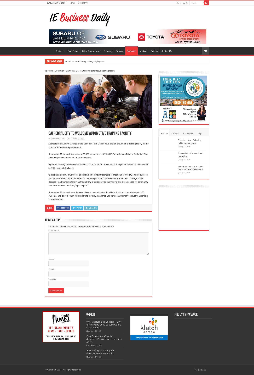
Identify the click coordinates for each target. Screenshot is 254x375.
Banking (120, 51)
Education (131, 51)
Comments (188, 133)
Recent (164, 133)
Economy (108, 51)
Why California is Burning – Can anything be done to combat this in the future (103, 324)
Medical (143, 51)
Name (51, 259)
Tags (199, 133)
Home (72, 3)
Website (52, 279)
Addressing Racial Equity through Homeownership (100, 352)
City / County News (91, 51)
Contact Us (83, 3)
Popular (175, 133)
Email (51, 269)
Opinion (154, 51)
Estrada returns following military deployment (84, 61)
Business (60, 51)
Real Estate (73, 51)
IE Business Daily (58, 138)
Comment (53, 230)
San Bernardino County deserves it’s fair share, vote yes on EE (103, 339)
